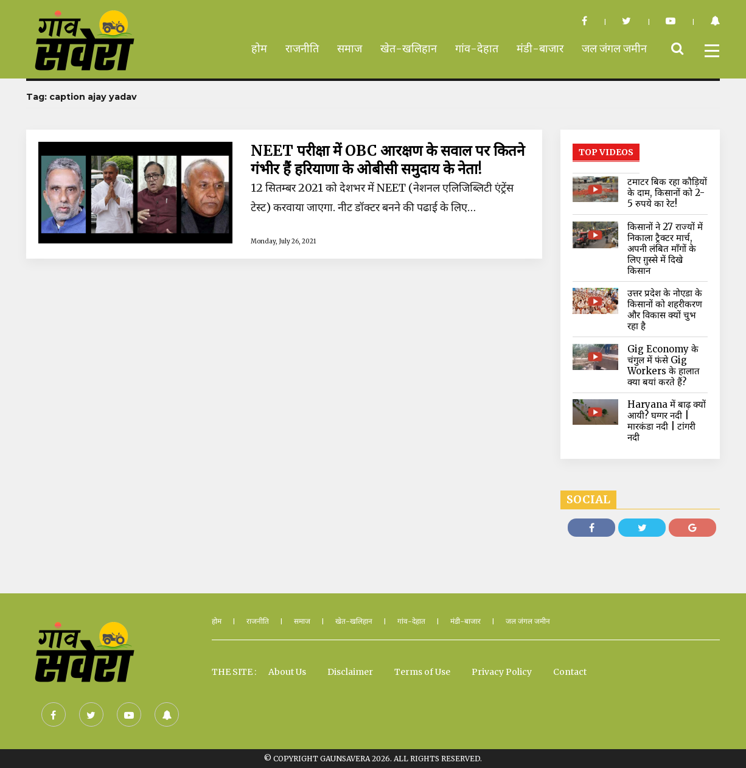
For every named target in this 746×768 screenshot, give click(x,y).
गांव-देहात (476, 48)
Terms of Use (422, 671)
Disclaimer (350, 671)
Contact (570, 671)
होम (259, 48)
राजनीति (302, 48)
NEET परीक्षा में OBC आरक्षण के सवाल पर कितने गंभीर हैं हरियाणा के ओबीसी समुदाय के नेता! (388, 160)
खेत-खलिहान (408, 48)
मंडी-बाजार (540, 48)
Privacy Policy (502, 671)
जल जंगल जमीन (614, 48)
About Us (287, 671)
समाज (349, 48)
